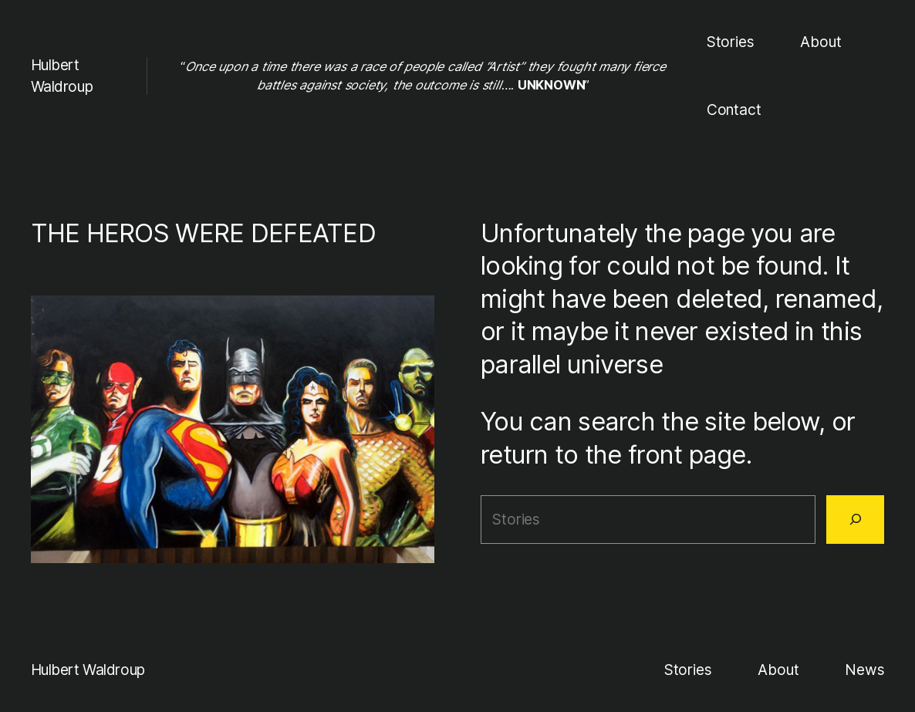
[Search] (855, 519)
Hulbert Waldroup (88, 669)
